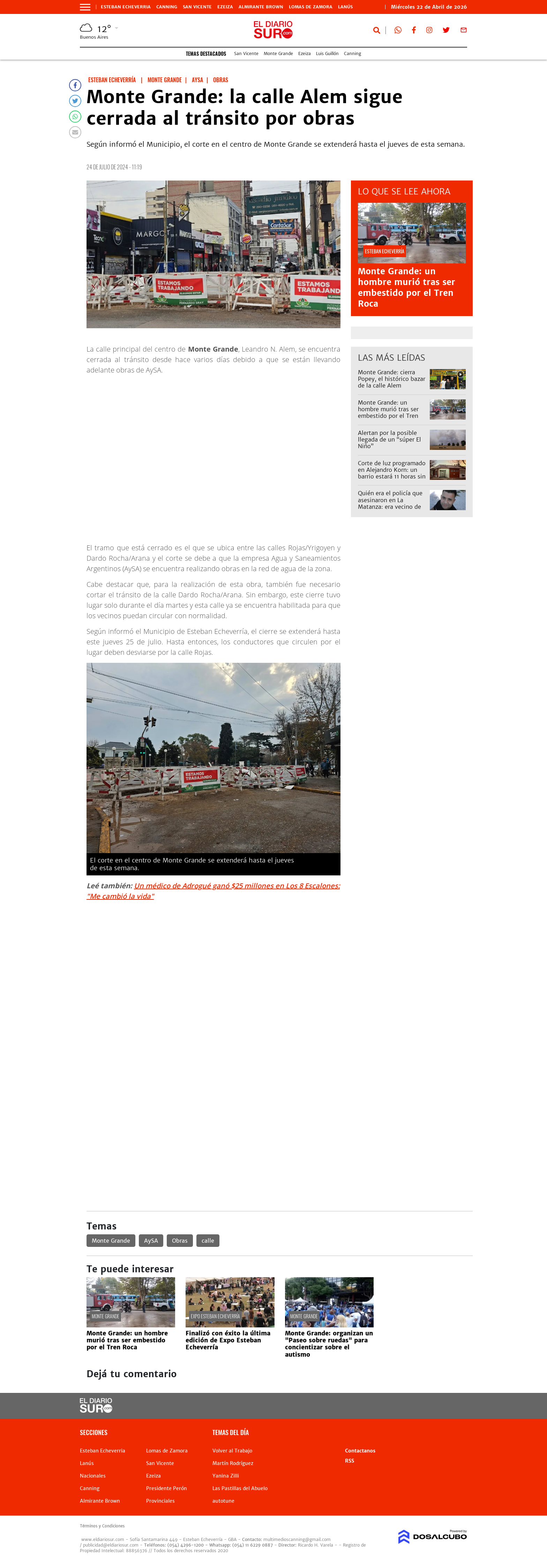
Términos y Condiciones (102, 1526)
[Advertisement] (280, 955)
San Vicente (197, 7)
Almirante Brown (261, 7)
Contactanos (360, 1451)
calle (208, 1240)
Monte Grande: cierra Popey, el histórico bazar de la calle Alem (391, 379)
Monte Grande (278, 53)
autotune (223, 1501)
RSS (349, 1461)
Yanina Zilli (225, 1476)
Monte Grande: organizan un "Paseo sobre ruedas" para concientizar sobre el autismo (329, 1343)
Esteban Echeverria (126, 7)
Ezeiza (225, 7)
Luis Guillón (327, 53)
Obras (180, 1240)
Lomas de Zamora (310, 7)
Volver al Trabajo (232, 1451)
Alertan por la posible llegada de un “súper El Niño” (389, 439)
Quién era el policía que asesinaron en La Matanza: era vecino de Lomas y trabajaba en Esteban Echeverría (390, 506)
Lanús (345, 7)
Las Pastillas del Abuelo (240, 1488)
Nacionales (93, 1476)
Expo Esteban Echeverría (215, 1316)
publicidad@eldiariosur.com (110, 1545)
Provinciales (160, 1501)
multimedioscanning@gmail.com (297, 1539)
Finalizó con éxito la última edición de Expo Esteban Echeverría (228, 1340)
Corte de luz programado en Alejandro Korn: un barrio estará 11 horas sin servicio (392, 473)
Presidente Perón (166, 1488)
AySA (151, 1240)
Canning (166, 7)
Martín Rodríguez (232, 1463)
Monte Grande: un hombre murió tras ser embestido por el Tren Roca (406, 287)
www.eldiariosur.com (102, 1539)
